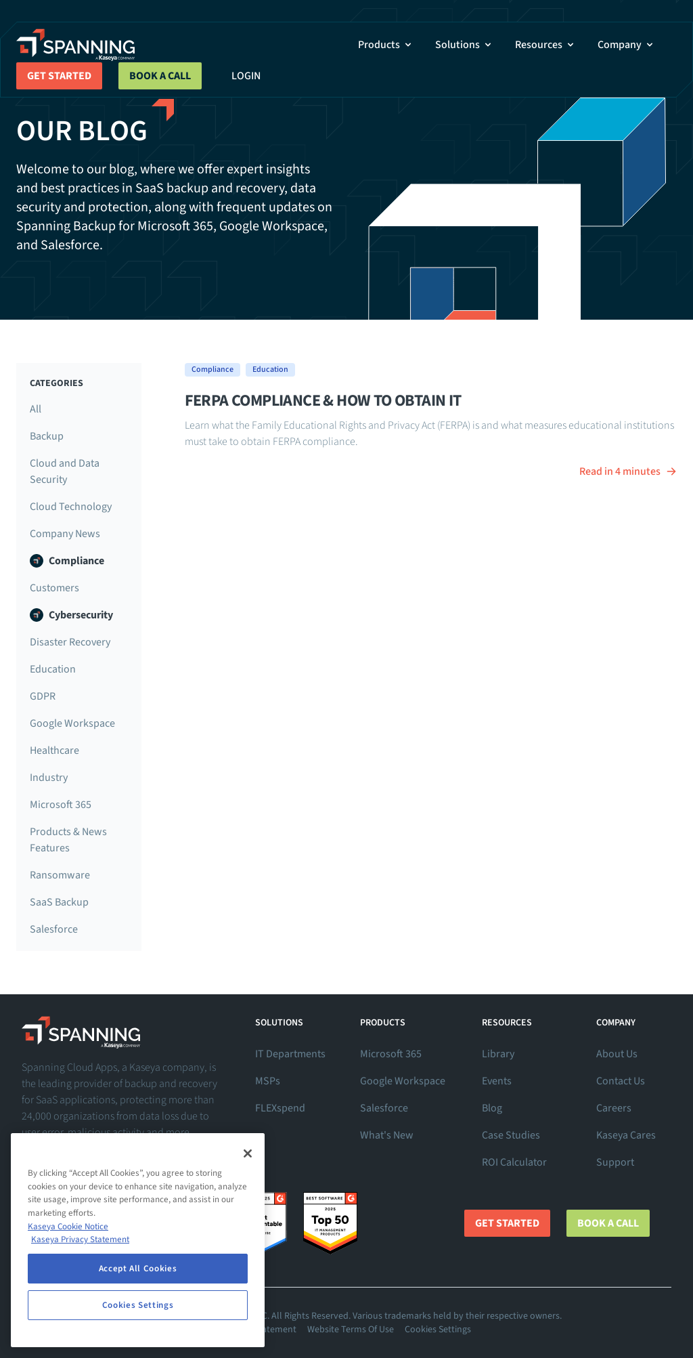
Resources (545, 44)
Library (498, 1053)
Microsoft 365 (60, 804)
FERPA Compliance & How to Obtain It (323, 400)
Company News (65, 533)
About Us (617, 1053)
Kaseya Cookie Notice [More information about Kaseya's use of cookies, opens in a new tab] (68, 1227)
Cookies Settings (438, 1329)
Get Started (59, 75)
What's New (386, 1135)
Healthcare (54, 750)
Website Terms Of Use (350, 1329)
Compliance (67, 560)
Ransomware (60, 875)
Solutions (464, 44)
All (35, 409)
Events (497, 1081)
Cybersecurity (71, 615)
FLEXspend (280, 1108)
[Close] (248, 1153)
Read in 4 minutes (628, 471)
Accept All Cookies (138, 1268)
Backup (47, 436)
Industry (49, 777)
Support (615, 1162)
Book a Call (160, 75)
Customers (54, 587)
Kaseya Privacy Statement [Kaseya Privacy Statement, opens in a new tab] (80, 1239)
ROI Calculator (514, 1162)
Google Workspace (72, 723)
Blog (492, 1108)
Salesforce (54, 929)
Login (246, 75)
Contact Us (620, 1081)
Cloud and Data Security (64, 471)
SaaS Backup (59, 902)
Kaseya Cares (626, 1135)
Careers (613, 1108)
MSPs (267, 1081)
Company (626, 44)
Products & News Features (68, 839)
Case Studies (511, 1135)
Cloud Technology (71, 506)
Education (53, 669)
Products (385, 44)
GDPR (42, 696)
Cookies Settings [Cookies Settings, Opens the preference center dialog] (138, 1305)
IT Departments (290, 1053)
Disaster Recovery (70, 642)
